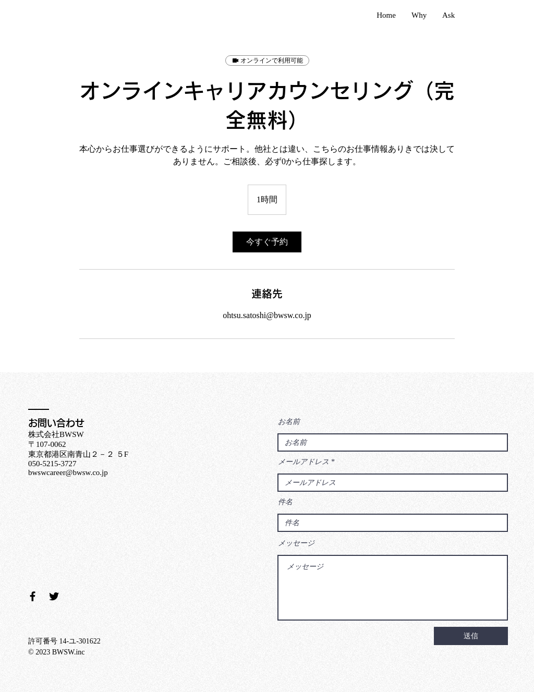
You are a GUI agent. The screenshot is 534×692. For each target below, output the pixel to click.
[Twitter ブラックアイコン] (53, 596)
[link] (267, 242)
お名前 (289, 422)
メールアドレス (303, 462)
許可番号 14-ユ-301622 (64, 641)
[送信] (471, 636)
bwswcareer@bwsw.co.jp (68, 472)
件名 (285, 502)
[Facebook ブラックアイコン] (32, 596)
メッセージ (296, 543)
